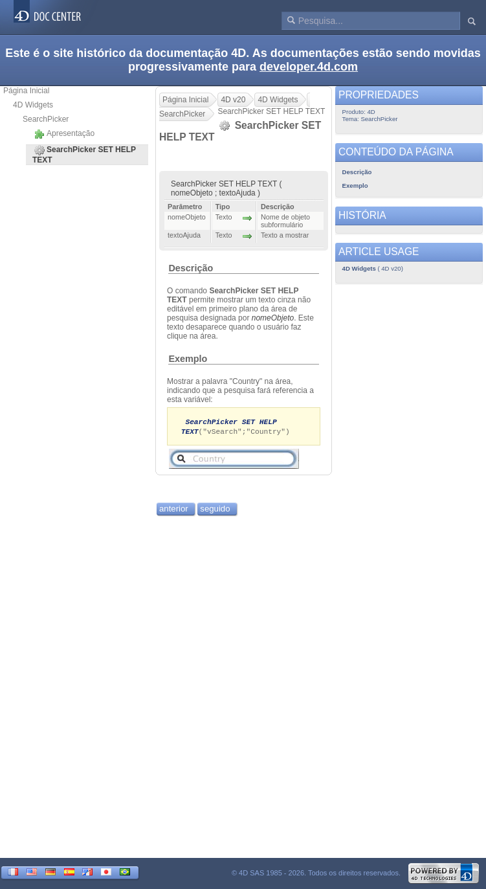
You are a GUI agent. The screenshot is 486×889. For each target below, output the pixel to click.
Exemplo (187, 359)
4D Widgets (33, 104)
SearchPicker (46, 119)
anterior (173, 510)
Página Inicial (26, 90)
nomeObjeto (273, 317)
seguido (215, 510)
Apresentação (64, 134)
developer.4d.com (309, 66)
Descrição (190, 268)
